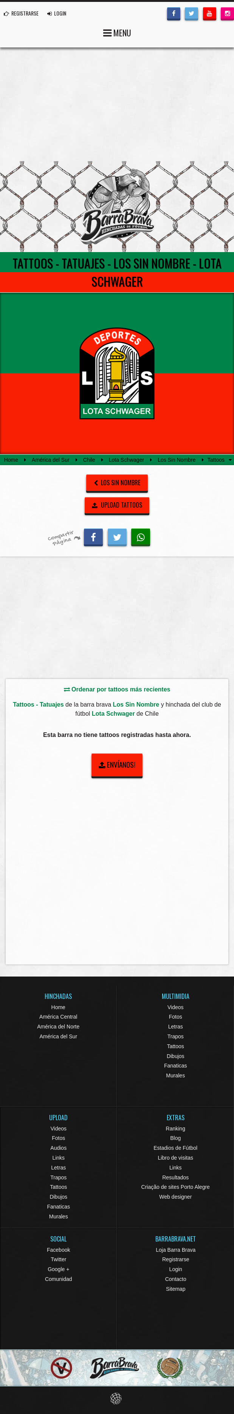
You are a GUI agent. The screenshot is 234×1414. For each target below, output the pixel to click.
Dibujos (175, 1056)
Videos (175, 1007)
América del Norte (58, 1027)
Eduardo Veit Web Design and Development (117, 1398)
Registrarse (175, 1259)
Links (58, 1158)
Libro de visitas (175, 1158)
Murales (175, 1075)
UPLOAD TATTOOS (117, 504)
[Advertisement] (117, 104)
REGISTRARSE (21, 13)
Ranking (175, 1129)
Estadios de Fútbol (175, 1148)
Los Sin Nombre (176, 460)
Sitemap (175, 1289)
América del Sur (51, 460)
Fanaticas (175, 1066)
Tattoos (175, 1046)
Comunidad (58, 1279)
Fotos (175, 1017)
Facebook (58, 1250)
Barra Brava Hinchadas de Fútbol (117, 207)
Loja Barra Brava (175, 1250)
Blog (175, 1138)
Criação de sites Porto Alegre (175, 1187)
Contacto (175, 1279)
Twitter (58, 1259)
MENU (117, 32)
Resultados (175, 1177)
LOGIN (56, 13)
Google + (58, 1269)
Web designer (175, 1197)
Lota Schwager (126, 460)
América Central (58, 1017)
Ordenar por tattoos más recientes (117, 689)
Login (175, 1269)
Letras (175, 1027)
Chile (89, 460)
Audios (58, 1148)
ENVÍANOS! (117, 764)
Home (11, 460)
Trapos (175, 1036)
